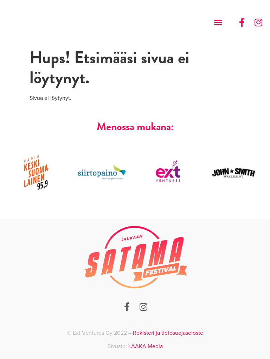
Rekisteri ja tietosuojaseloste (168, 332)
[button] (218, 22)
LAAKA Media (145, 346)
